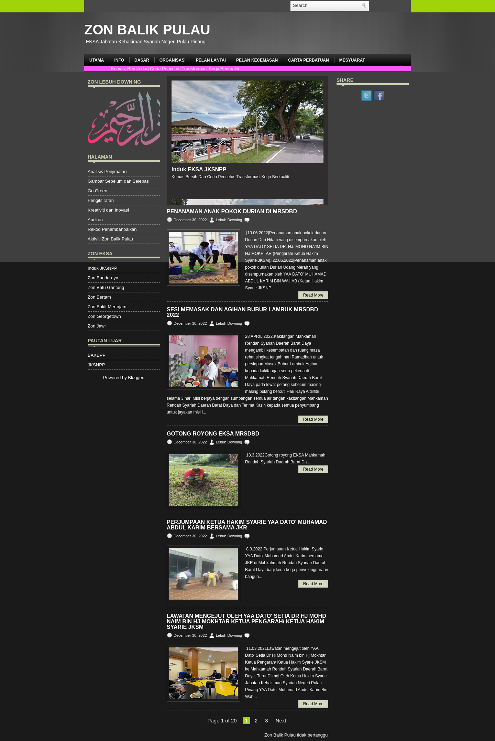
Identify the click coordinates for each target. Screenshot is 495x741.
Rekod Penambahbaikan (112, 229)
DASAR (141, 60)
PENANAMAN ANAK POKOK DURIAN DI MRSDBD (232, 211)
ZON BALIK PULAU (147, 29)
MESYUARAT (352, 60)
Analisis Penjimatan (107, 171)
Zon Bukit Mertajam (107, 306)
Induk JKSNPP (102, 268)
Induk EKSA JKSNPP (199, 169)
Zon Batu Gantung (106, 287)
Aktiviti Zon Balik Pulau (110, 238)
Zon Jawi (97, 326)
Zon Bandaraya (103, 277)
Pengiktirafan (101, 200)
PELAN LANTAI (211, 60)
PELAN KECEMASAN (257, 60)
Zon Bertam (99, 297)
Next (281, 720)
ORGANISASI (173, 60)
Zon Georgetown (104, 316)
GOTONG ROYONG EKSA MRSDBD (213, 434)
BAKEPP (97, 355)
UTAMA (96, 60)
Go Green (97, 190)
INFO (119, 60)
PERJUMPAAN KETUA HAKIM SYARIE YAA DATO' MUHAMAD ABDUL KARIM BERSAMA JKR (247, 524)
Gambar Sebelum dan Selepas (118, 181)
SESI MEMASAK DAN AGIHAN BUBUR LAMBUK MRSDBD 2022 (242, 312)
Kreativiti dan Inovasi (108, 210)
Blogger (135, 377)
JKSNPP (96, 364)
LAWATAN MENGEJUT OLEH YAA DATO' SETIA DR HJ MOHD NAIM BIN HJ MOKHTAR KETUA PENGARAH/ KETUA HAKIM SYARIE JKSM (246, 621)
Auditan (95, 219)
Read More (313, 295)
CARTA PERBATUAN (308, 60)
